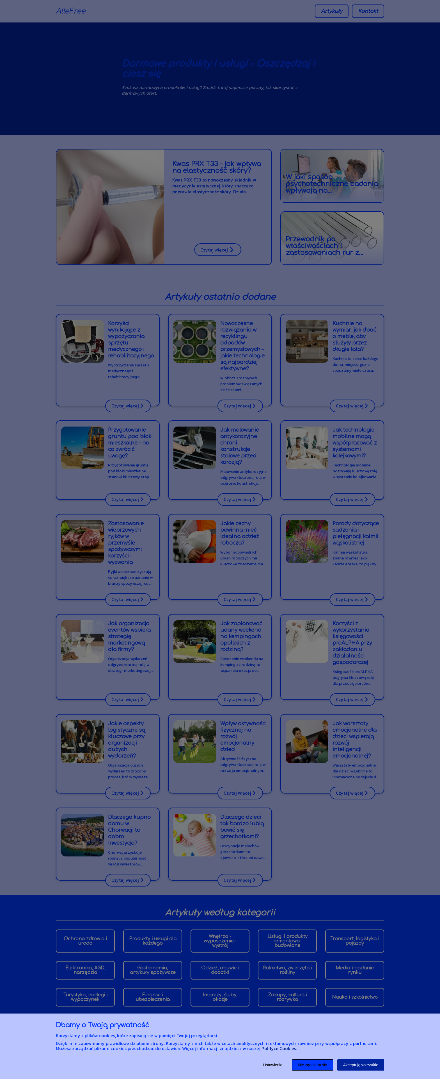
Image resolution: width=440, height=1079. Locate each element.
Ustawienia (272, 1065)
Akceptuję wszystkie (360, 1065)
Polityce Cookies (279, 1048)
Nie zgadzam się (312, 1065)
